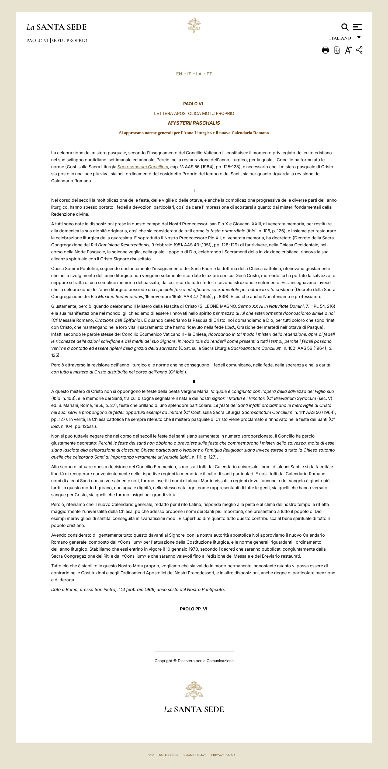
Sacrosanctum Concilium (142, 166)
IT (189, 73)
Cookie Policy (194, 755)
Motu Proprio (69, 40)
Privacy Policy (223, 755)
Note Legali (168, 755)
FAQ (151, 755)
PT (209, 73)
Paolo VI (38, 40)
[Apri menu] (356, 27)
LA (199, 73)
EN (179, 73)
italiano (341, 40)
